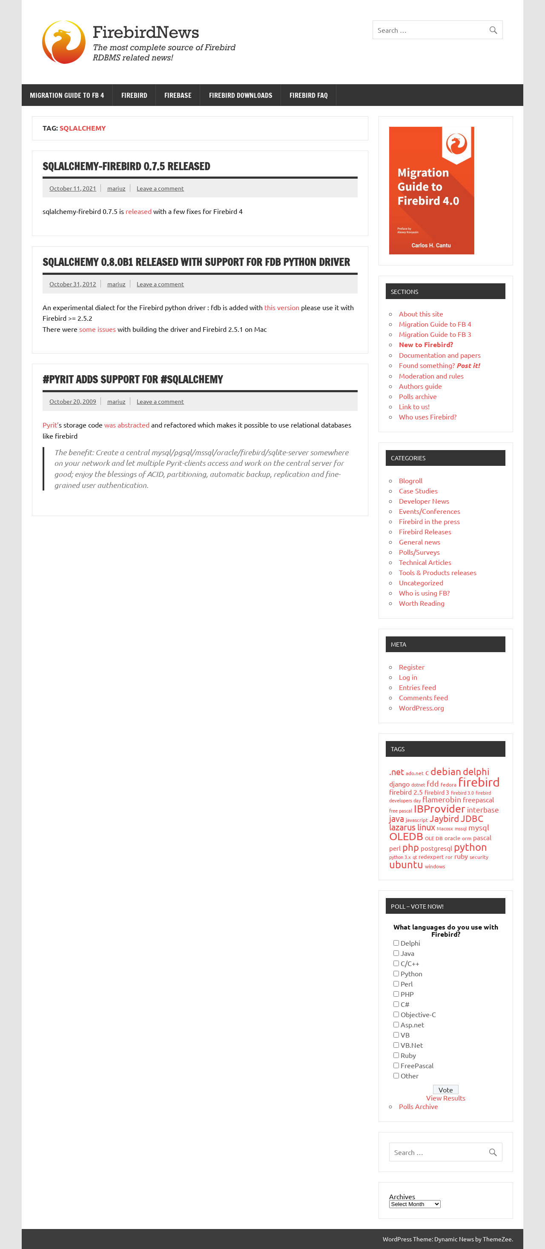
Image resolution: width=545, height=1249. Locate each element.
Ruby (408, 1055)
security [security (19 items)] (479, 856)
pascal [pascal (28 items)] (482, 837)
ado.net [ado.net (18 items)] (415, 773)
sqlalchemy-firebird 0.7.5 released (126, 166)
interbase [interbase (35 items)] (483, 809)
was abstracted (127, 424)
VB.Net (412, 1045)
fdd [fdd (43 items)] (433, 783)
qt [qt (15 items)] (415, 856)
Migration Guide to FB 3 (435, 334)
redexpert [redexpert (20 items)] (431, 856)
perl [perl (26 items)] (395, 848)
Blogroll (410, 480)
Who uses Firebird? (427, 416)
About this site (421, 313)
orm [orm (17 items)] (466, 838)
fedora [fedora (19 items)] (448, 784)
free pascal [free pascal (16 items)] (400, 810)
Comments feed (423, 697)
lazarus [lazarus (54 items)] (402, 826)
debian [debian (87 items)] (445, 771)
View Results (445, 1097)
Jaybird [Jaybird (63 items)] (444, 818)
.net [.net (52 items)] (396, 771)
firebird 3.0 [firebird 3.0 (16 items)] (462, 792)
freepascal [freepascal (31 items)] (478, 799)
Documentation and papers (440, 355)
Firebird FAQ (309, 95)
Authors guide (420, 386)
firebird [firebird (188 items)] (479, 782)
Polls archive (418, 396)
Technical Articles (425, 562)
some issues (97, 329)
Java (407, 953)
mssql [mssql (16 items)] (461, 828)
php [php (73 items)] (410, 847)
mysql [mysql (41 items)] (478, 827)
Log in (408, 677)
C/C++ (410, 963)
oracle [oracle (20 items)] (452, 837)
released (139, 211)
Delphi (410, 942)
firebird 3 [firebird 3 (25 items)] (437, 792)
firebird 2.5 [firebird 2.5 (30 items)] (406, 791)
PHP (407, 994)
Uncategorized (421, 582)
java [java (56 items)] (396, 818)
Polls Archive (418, 1106)
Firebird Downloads (240, 95)
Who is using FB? (424, 592)
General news (419, 541)
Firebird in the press (429, 521)
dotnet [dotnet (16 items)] (418, 784)
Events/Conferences (429, 511)
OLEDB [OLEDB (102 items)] (406, 836)
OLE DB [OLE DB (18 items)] (434, 838)
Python (411, 973)
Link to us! (414, 406)
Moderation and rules (431, 375)
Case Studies (418, 490)
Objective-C (418, 1014)
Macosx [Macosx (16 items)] (445, 828)
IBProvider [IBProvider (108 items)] (439, 808)
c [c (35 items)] (427, 771)
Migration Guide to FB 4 (67, 95)
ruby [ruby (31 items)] (461, 856)
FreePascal (417, 1065)
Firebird (134, 95)
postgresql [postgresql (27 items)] (436, 848)
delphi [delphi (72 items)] (476, 771)
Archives (402, 1196)
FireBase (178, 95)
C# (405, 1004)
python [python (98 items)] (470, 847)
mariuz (116, 188)
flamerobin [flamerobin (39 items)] (441, 799)
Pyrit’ (51, 424)
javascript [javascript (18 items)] (417, 819)
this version (281, 307)
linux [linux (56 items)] (426, 826)
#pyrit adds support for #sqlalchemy (133, 379)
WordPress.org (421, 707)
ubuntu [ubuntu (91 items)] (406, 864)
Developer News (424, 500)
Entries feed (417, 687)
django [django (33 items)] (399, 783)
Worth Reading (422, 603)
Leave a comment (160, 188)
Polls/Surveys (419, 552)
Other (410, 1075)
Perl (407, 983)
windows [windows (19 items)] (435, 866)
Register (412, 666)
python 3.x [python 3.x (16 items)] (400, 856)
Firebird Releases (425, 531)
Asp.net (412, 1024)
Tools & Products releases (437, 572)
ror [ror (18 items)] (449, 856)
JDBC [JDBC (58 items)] (472, 818)
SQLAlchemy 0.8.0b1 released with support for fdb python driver (196, 262)
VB (405, 1034)
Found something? (439, 365)
